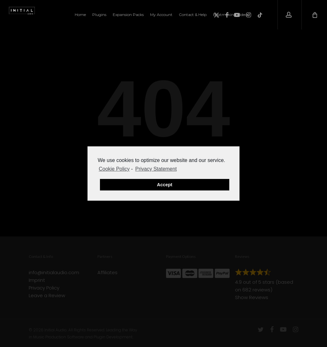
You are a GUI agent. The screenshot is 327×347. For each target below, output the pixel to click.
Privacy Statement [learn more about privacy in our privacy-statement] (156, 169)
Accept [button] (164, 184)
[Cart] (314, 14)
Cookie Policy (114, 169)
